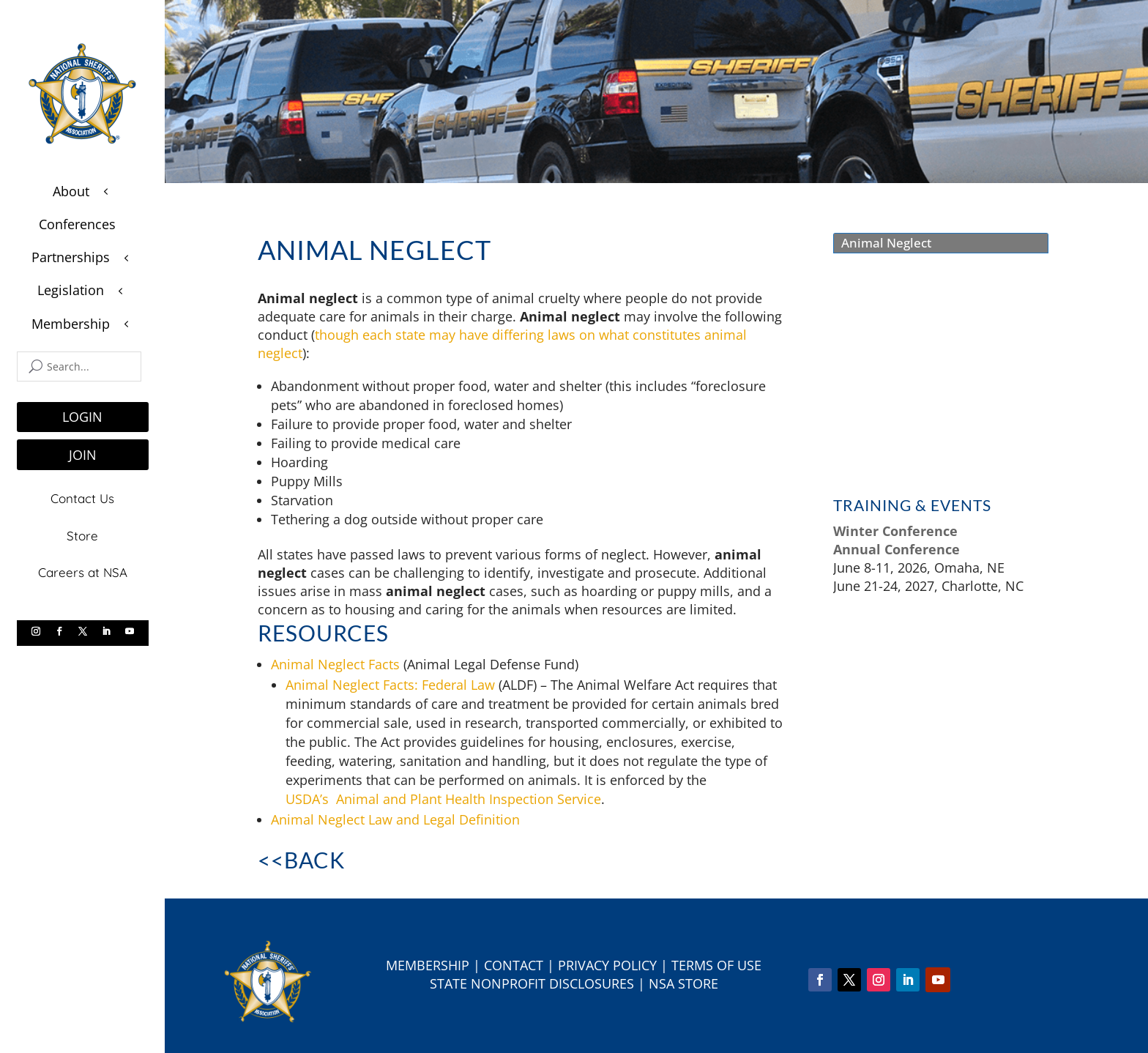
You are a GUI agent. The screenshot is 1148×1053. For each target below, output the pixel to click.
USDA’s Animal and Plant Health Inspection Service (443, 799)
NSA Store (683, 983)
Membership (427, 965)
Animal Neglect (886, 242)
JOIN (83, 455)
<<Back (301, 860)
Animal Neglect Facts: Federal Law (390, 684)
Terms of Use (716, 965)
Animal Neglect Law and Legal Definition (395, 819)
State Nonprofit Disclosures (532, 983)
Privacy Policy (607, 965)
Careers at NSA (82, 570)
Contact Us (82, 497)
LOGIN (82, 416)
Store (82, 534)
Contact (513, 965)
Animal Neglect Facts (335, 664)
